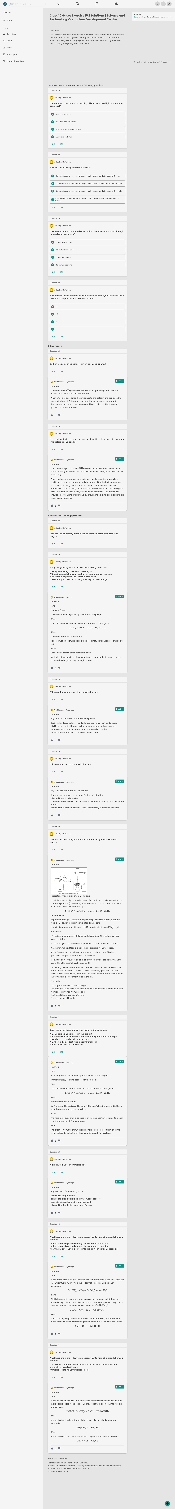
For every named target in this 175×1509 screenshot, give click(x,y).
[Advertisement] (87, 66)
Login (136, 17)
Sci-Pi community (102, 34)
